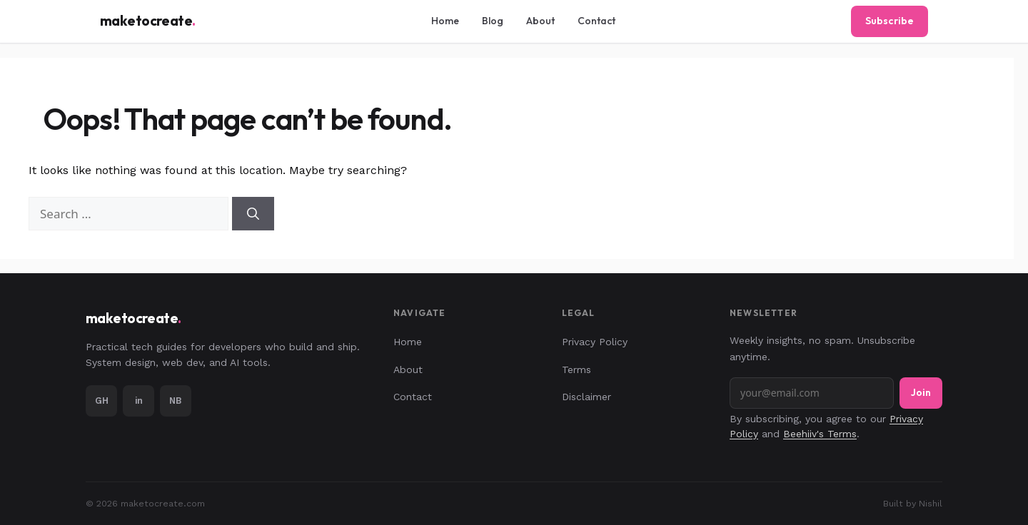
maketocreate (148, 21)
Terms (576, 369)
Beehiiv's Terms (820, 433)
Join (921, 392)
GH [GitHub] (102, 400)
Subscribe (889, 20)
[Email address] (812, 393)
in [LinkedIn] (139, 400)
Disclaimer (586, 396)
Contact (596, 20)
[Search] (253, 214)
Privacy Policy (595, 341)
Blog (492, 20)
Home (445, 20)
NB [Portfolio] (175, 400)
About (540, 20)
